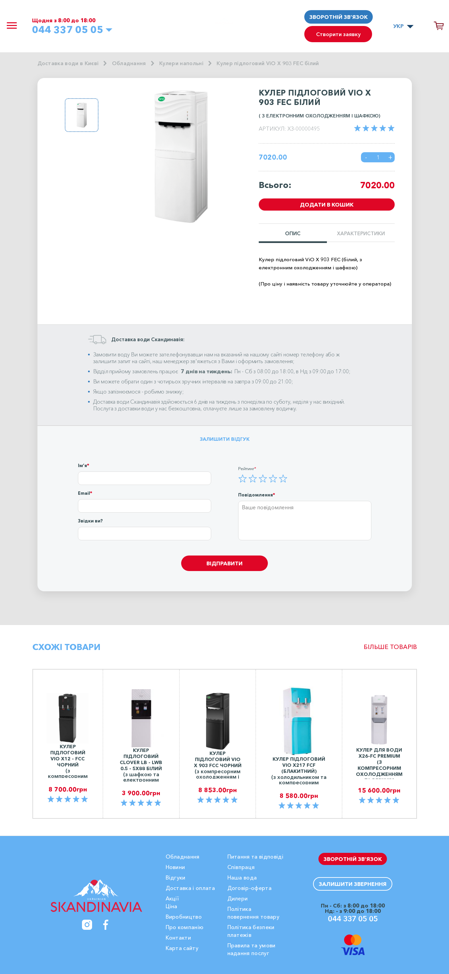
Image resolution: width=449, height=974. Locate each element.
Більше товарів (390, 647)
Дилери (237, 898)
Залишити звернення (353, 884)
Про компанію (185, 927)
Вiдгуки (176, 877)
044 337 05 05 (70, 30)
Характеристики (361, 234)
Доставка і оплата (190, 888)
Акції (172, 898)
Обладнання (130, 63)
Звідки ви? (90, 520)
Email (84, 493)
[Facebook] (106, 925)
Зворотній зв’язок (338, 16)
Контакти (178, 937)
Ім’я (82, 465)
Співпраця (241, 867)
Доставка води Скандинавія (126, 401)
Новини (175, 867)
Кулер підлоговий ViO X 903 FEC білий (270, 63)
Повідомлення (255, 494)
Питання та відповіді (255, 856)
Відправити (224, 563)
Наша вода (242, 877)
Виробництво (184, 916)
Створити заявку (338, 34)
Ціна (171, 906)
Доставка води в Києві (68, 63)
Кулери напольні (182, 63)
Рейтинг (246, 468)
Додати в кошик (327, 204)
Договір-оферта (249, 888)
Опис (293, 234)
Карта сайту (182, 948)
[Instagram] (87, 925)
